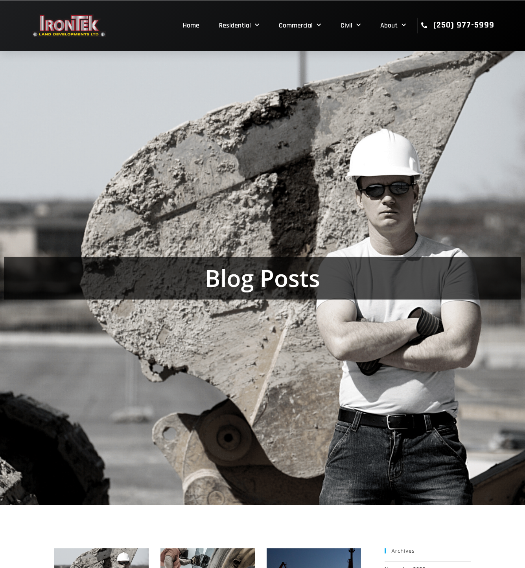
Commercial (300, 25)
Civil (351, 25)
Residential (239, 25)
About (393, 25)
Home (191, 25)
